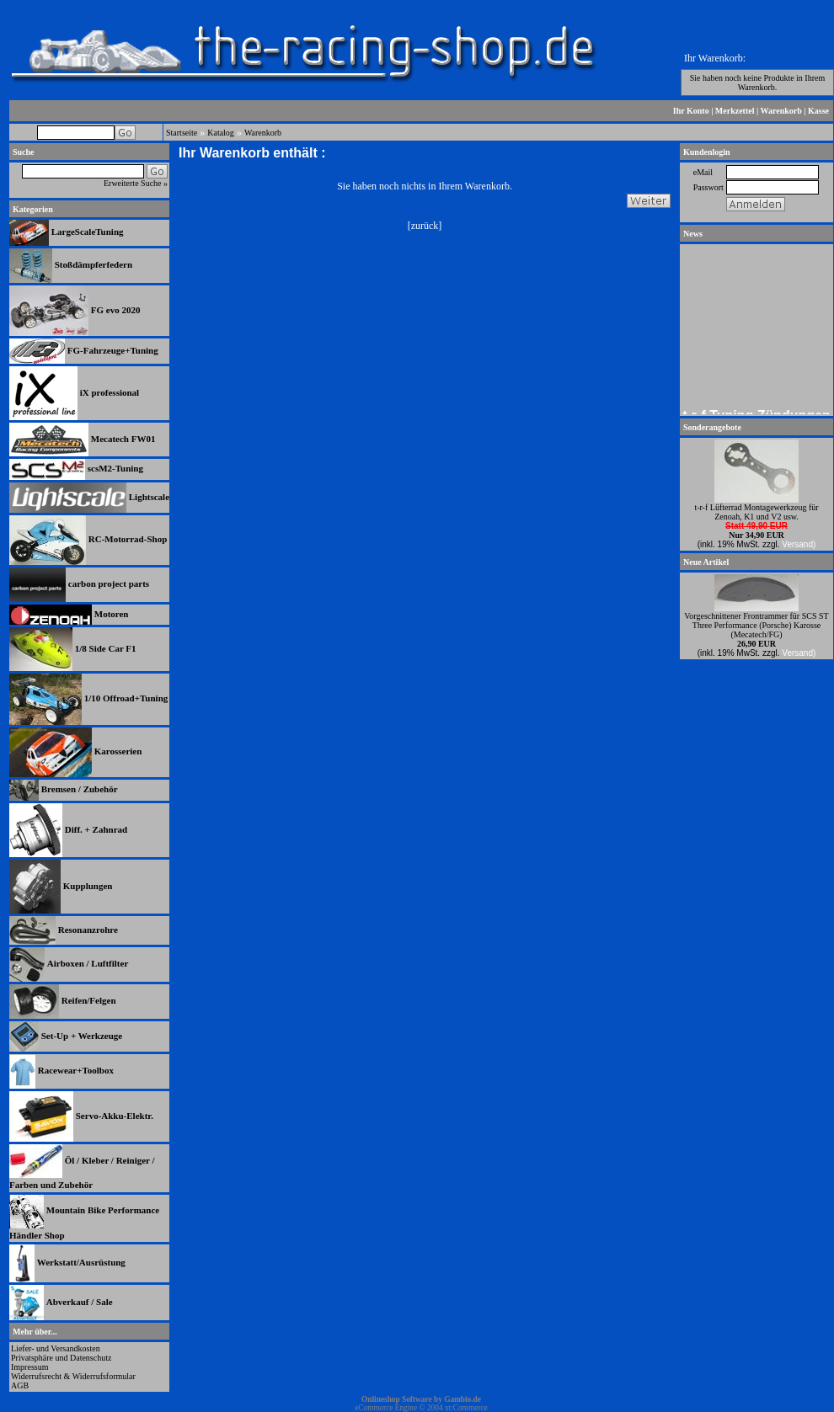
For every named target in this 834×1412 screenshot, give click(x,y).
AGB (20, 1385)
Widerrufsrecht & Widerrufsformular (73, 1376)
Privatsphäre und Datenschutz (61, 1357)
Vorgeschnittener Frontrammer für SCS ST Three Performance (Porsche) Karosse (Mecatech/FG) (756, 625)
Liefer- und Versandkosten (55, 1348)
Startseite (181, 132)
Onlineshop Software (396, 1399)
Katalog (220, 132)
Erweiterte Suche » (136, 183)
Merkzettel (735, 110)
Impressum (29, 1367)
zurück (425, 226)
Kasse (818, 110)
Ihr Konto (691, 110)
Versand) (798, 544)
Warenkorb (781, 110)
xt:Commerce (466, 1408)
